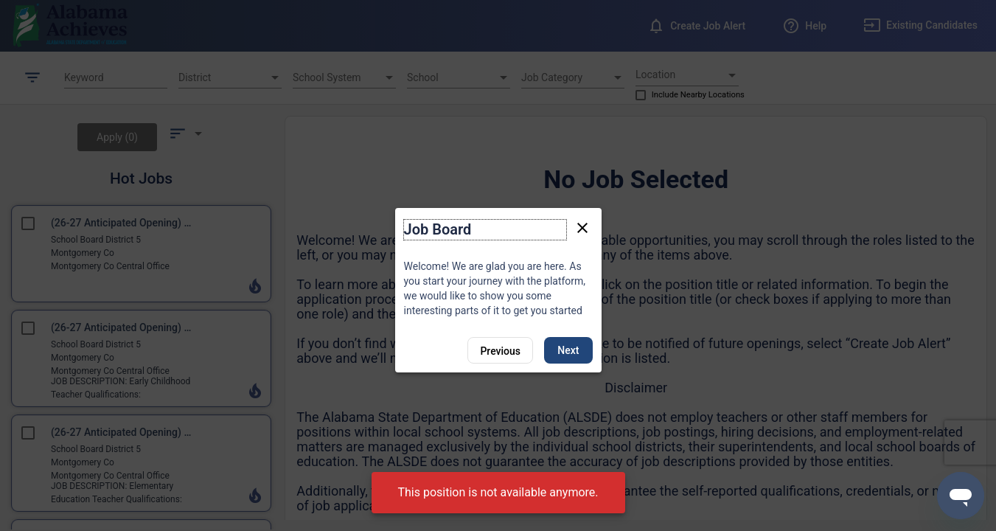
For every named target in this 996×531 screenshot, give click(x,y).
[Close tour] (582, 227)
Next (568, 350)
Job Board (438, 229)
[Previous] (500, 350)
